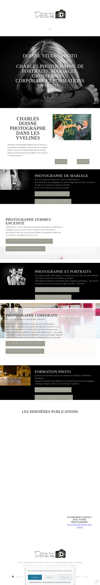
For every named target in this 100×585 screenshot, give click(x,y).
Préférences (65, 577)
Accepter (34, 577)
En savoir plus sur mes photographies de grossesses (27, 241)
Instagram (83, 161)
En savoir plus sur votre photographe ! (52, 193)
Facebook (61, 161)
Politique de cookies (35, 582)
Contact (78, 577)
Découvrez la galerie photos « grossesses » (23, 248)
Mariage (19, 577)
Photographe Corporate (67, 565)
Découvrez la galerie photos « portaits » (53, 297)
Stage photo (50, 565)
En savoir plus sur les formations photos (53, 389)
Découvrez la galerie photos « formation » (54, 397)
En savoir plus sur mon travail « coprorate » (23, 343)
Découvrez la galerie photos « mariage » (53, 201)
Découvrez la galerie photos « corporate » (23, 351)
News (86, 577)
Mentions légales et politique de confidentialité (56, 582)
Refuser (50, 577)
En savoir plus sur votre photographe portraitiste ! (57, 289)
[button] (50, 29)
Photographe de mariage (33, 565)
